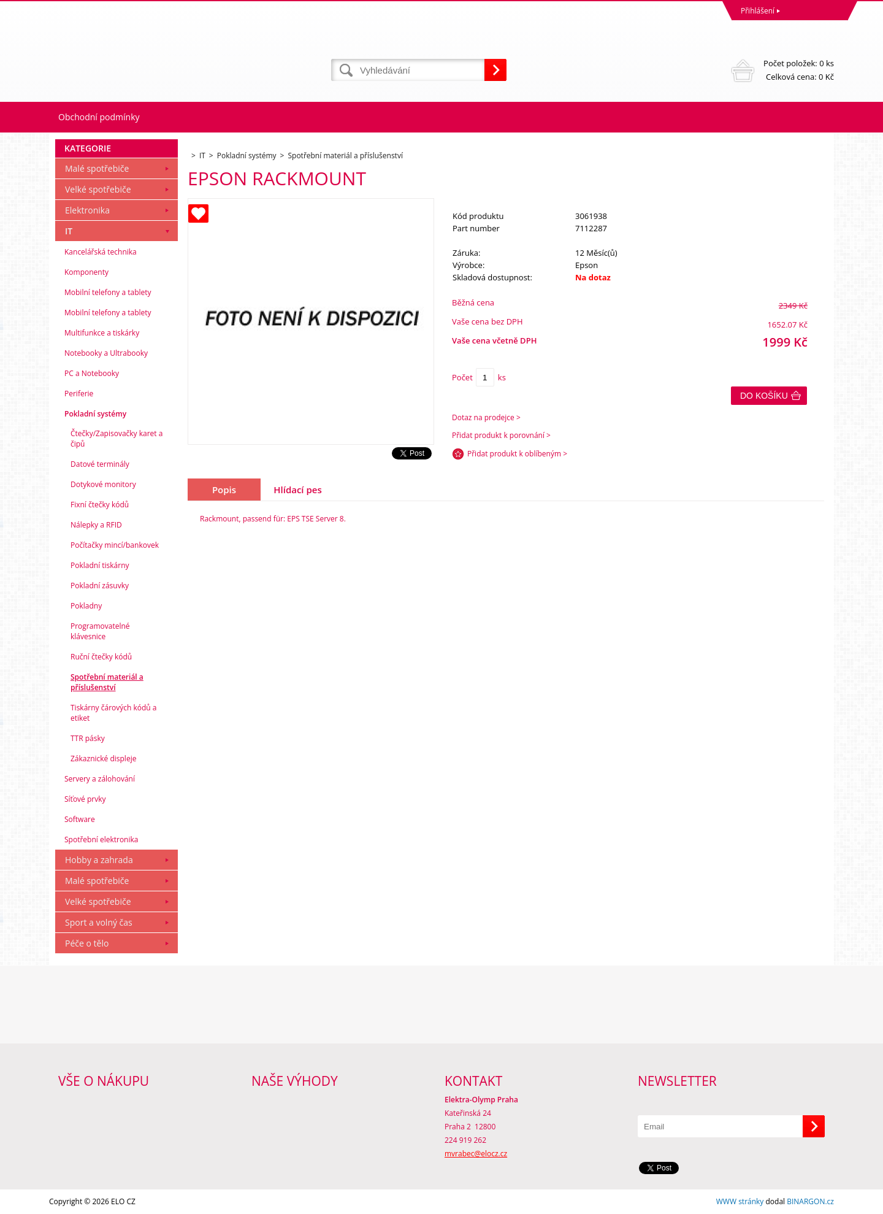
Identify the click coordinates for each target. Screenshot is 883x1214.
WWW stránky (740, 1201)
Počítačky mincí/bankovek (115, 545)
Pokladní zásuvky (100, 585)
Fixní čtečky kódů (100, 504)
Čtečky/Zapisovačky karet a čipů (116, 438)
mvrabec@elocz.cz (476, 1153)
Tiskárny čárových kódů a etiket (114, 712)
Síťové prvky (85, 799)
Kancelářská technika (100, 252)
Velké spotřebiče (98, 189)
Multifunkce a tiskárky (101, 333)
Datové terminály (100, 464)
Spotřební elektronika (101, 839)
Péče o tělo (87, 943)
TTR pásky (88, 738)
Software (79, 819)
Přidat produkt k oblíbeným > (517, 453)
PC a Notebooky (91, 373)
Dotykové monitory (103, 484)
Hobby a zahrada (99, 860)
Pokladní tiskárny (100, 565)
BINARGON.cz (810, 1201)
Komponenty (86, 272)
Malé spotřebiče (97, 168)
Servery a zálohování (99, 779)
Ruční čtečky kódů (101, 656)
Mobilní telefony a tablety (107, 292)
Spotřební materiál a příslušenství (107, 682)
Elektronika (87, 210)
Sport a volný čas (98, 922)
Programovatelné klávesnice (100, 631)
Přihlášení (757, 11)
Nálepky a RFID (96, 525)
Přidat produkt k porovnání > (501, 435)
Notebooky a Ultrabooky (106, 353)
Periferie (78, 393)
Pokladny (86, 606)
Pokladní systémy (95, 414)
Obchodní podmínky (99, 117)
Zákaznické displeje (103, 758)
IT (68, 231)
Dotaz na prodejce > (486, 417)
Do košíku (764, 396)
